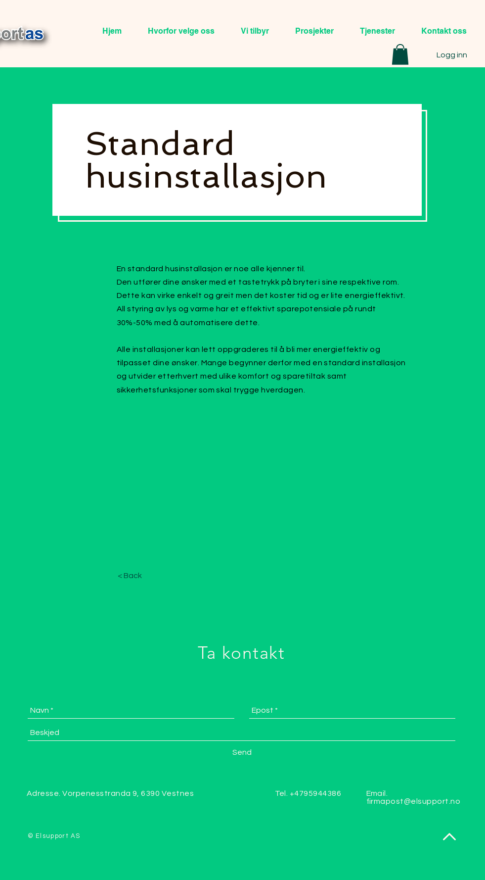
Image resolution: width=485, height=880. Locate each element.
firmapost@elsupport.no (413, 801)
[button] (400, 54)
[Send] (242, 752)
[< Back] (129, 575)
